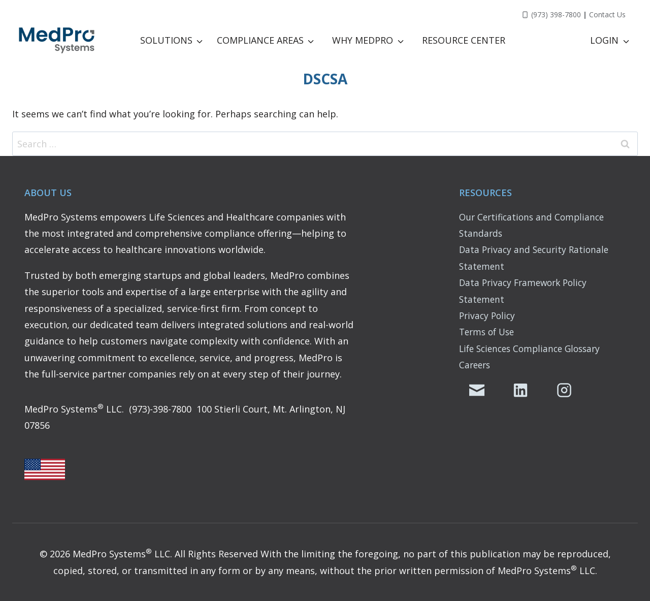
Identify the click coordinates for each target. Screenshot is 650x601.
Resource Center (463, 40)
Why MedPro (362, 40)
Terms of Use (488, 332)
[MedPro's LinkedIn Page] (520, 390)
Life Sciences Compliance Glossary (534, 348)
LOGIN (604, 40)
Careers (476, 365)
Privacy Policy (488, 315)
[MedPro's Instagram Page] (564, 390)
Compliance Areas (260, 40)
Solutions (166, 40)
